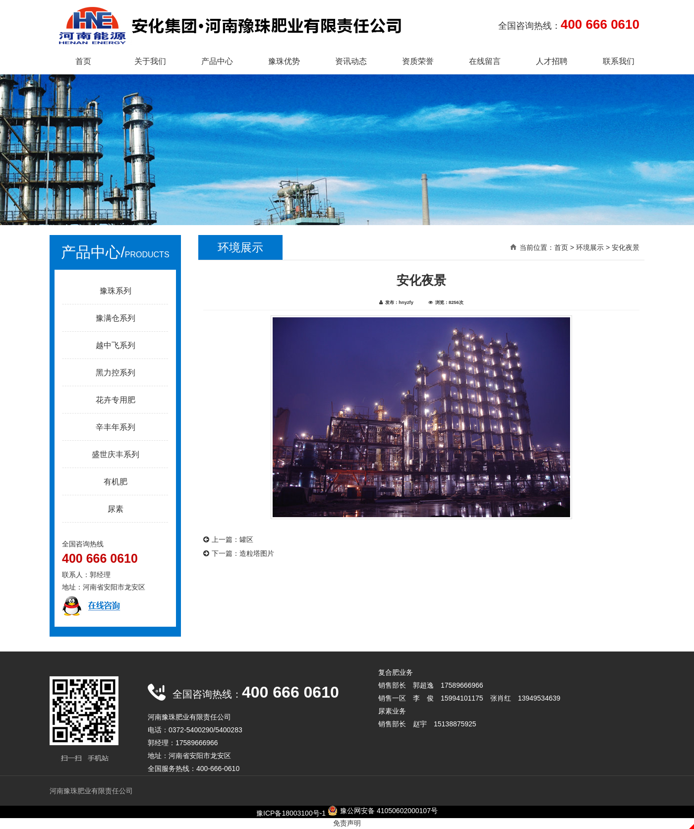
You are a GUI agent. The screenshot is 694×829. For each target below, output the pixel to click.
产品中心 (217, 61)
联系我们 (619, 61)
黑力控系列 (115, 372)
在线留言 (485, 61)
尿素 (115, 509)
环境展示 (590, 247)
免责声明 (347, 823)
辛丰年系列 (115, 427)
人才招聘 (552, 61)
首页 (83, 61)
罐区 (246, 539)
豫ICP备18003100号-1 (291, 813)
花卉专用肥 (115, 400)
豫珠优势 (284, 61)
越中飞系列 (115, 345)
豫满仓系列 (115, 318)
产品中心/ (115, 252)
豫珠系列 (115, 291)
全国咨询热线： (568, 24)
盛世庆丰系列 (115, 454)
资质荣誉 (418, 61)
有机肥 (115, 481)
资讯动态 (351, 61)
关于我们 (150, 61)
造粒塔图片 (256, 553)
